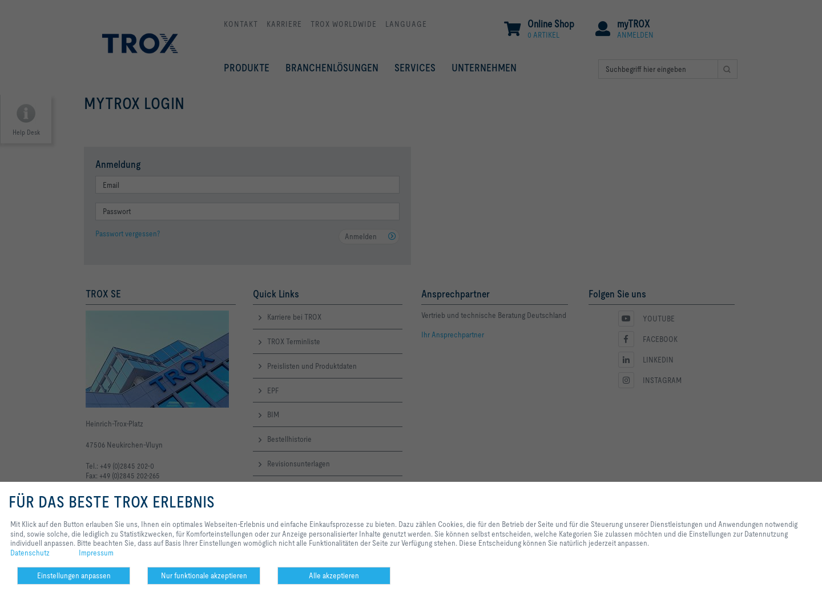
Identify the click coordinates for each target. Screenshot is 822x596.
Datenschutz (30, 552)
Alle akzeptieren (334, 575)
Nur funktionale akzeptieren (204, 575)
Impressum (96, 552)
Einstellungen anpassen (74, 575)
